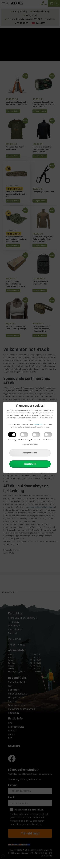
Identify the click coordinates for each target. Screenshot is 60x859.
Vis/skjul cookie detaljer (30, 444)
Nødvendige (12, 440)
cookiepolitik (38, 424)
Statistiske (47, 440)
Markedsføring (24, 440)
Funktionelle (36, 440)
